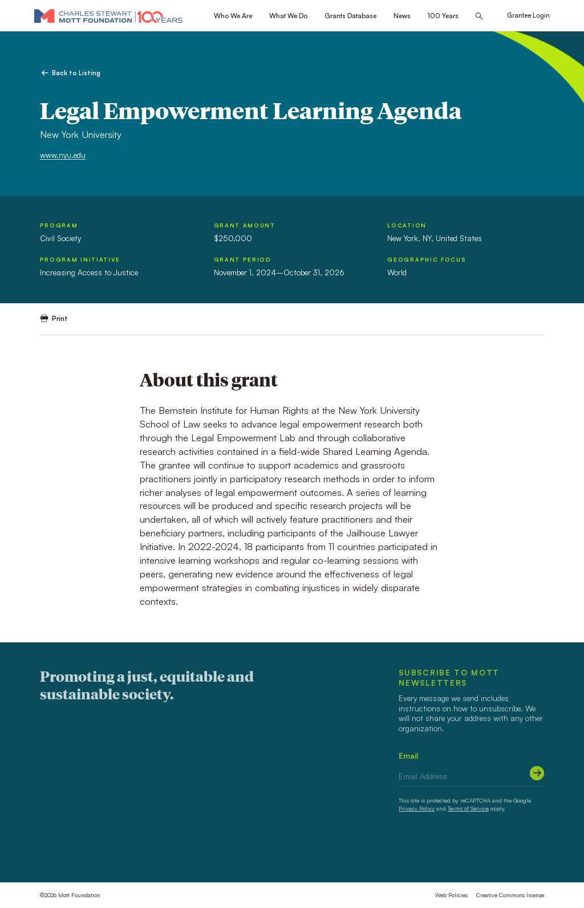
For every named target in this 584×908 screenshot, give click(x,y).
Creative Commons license (510, 894)
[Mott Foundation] (108, 16)
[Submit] (537, 773)
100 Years (443, 15)
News (402, 15)
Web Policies (451, 894)
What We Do (288, 15)
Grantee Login (528, 15)
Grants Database (350, 15)
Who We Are (233, 15)
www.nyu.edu (63, 155)
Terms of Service (468, 808)
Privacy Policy (417, 808)
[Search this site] (479, 16)
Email (409, 755)
